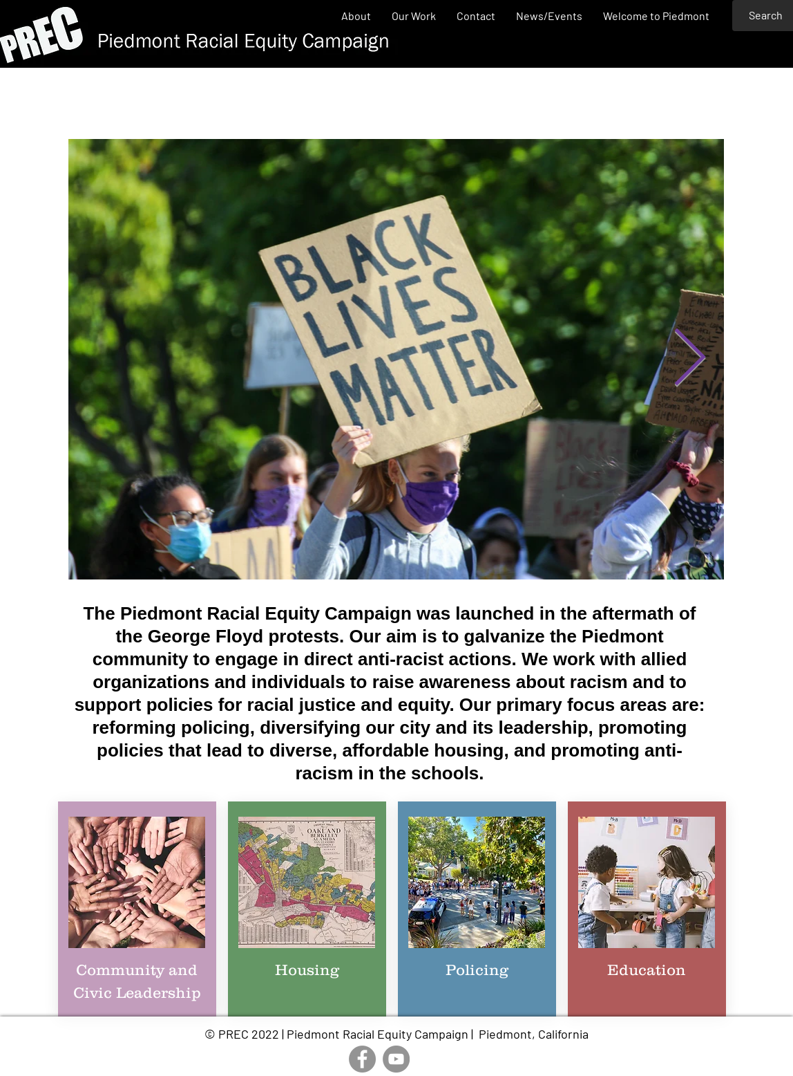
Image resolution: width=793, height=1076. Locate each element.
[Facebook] (362, 1059)
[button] (413, 15)
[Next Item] (689, 359)
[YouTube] (396, 1059)
